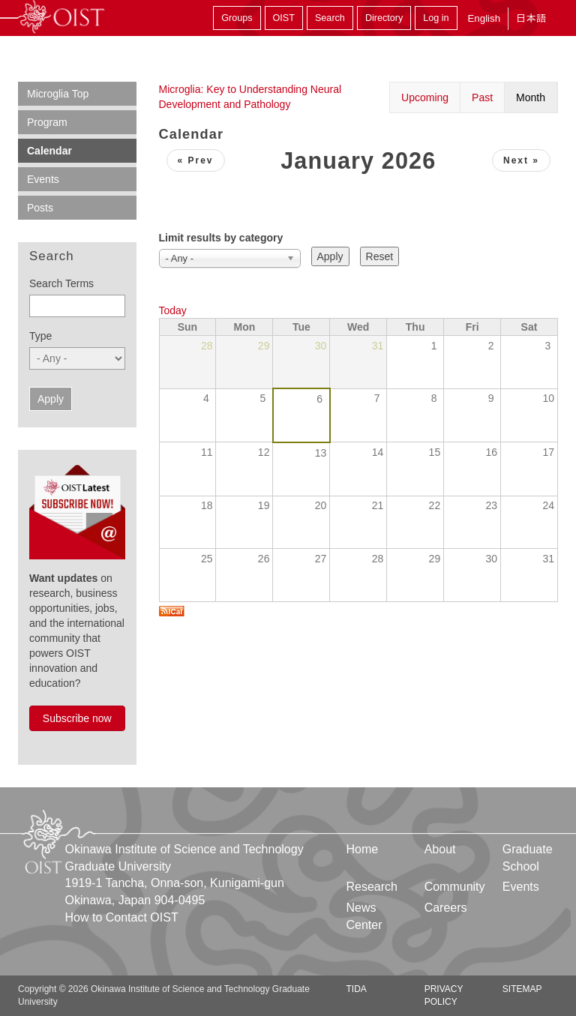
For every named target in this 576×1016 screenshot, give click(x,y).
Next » (521, 160)
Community (454, 886)
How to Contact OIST (121, 917)
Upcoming (424, 97)
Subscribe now (77, 718)
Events (43, 179)
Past (482, 97)
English (483, 18)
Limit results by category (221, 238)
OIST (284, 18)
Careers (445, 907)
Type (40, 336)
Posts (40, 208)
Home (362, 849)
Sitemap (522, 989)
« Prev (196, 160)
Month (530, 97)
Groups (236, 18)
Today (173, 310)
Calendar (49, 151)
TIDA (356, 989)
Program (47, 122)
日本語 (531, 18)
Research (372, 886)
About (440, 849)
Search (330, 18)
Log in (435, 18)
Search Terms (61, 283)
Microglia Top (57, 94)
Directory (384, 18)
